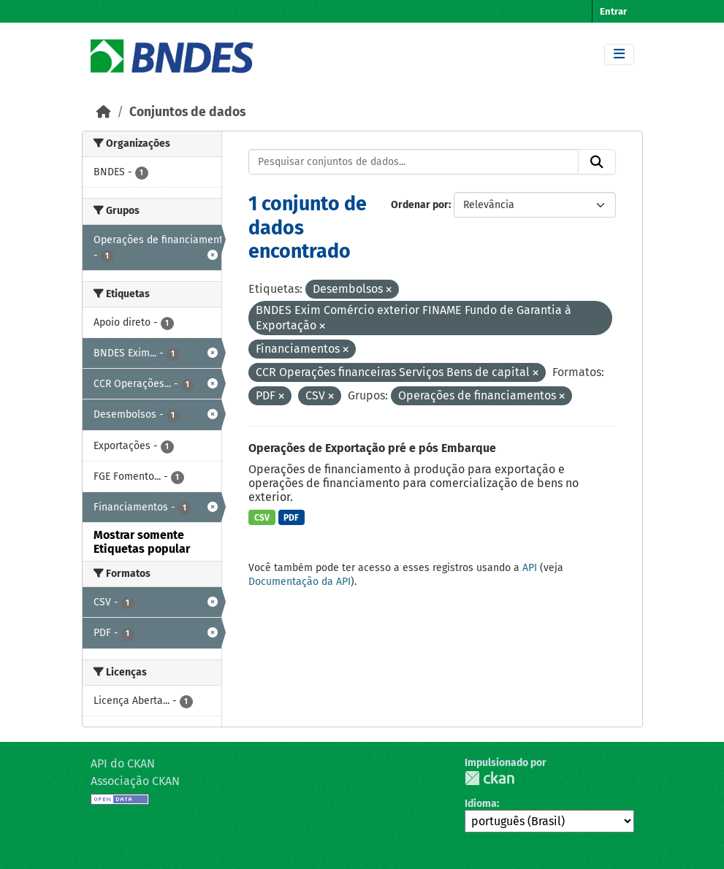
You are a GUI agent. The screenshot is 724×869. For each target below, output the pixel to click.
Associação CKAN (135, 781)
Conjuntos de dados (187, 112)
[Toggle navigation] (619, 54)
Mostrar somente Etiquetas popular (142, 542)
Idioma (481, 803)
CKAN (489, 778)
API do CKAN (123, 763)
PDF (291, 518)
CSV (262, 518)
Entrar (613, 11)
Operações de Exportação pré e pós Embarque (372, 448)
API (529, 568)
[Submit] (597, 162)
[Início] (103, 112)
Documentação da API (299, 581)
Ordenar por (420, 205)
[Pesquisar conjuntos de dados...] (413, 162)
